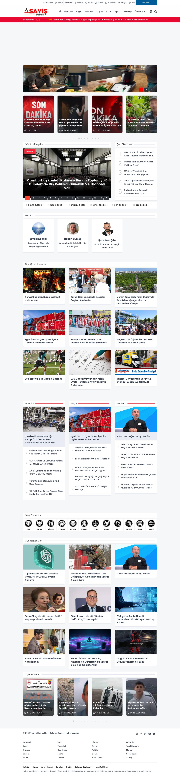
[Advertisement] (90, 43)
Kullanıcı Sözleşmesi (84, 767)
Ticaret (61, 757)
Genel (94, 754)
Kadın (109, 11)
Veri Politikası (102, 767)
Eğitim (60, 754)
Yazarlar (29, 215)
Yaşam (99, 11)
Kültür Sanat (97, 757)
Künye (35, 767)
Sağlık (79, 11)
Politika (95, 750)
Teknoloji (127, 11)
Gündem (89, 11)
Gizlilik (69, 767)
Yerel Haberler (132, 746)
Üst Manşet (131, 754)
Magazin (130, 742)
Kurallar (59, 767)
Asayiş (129, 757)
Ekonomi (68, 11)
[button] (79, 138)
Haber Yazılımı (72, 733)
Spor (117, 11)
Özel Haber (139, 11)
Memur (129, 750)
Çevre (94, 746)
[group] (38, 236)
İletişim (26, 767)
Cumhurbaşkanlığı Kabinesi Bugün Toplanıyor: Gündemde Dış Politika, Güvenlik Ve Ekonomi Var (98, 19)
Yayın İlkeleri (46, 767)
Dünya (95, 742)
